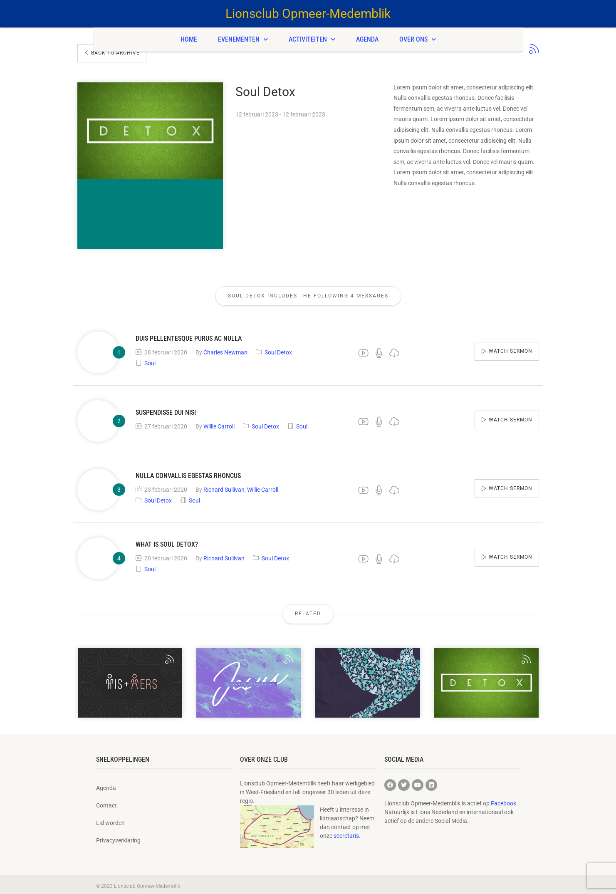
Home (189, 39)
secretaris (346, 832)
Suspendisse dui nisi (166, 409)
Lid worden (110, 819)
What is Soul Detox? (167, 541)
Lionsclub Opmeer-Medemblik (308, 13)
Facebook (503, 800)
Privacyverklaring (118, 837)
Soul (150, 360)
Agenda (367, 39)
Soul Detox (278, 349)
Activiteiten (312, 39)
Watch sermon (510, 348)
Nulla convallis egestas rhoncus (188, 472)
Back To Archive (112, 53)
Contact (106, 802)
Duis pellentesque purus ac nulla (189, 335)
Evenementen (243, 39)
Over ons (417, 39)
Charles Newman (225, 349)
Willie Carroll (219, 423)
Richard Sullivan (224, 486)
